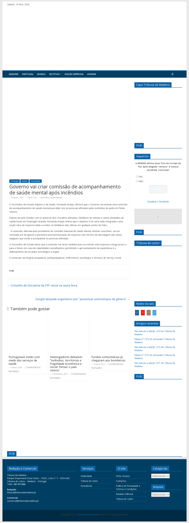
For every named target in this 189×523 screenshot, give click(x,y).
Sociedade (35, 181)
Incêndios (45, 197)
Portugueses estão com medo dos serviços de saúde (24, 360)
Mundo (41, 74)
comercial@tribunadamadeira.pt (23, 500)
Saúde (24, 181)
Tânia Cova (32, 197)
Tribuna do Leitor (89, 480)
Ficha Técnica (122, 476)
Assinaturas (86, 485)
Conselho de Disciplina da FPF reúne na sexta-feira (42, 285)
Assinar (91, 74)
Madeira (13, 74)
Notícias (54, 74)
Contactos (121, 480)
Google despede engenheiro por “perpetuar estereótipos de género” (82, 299)
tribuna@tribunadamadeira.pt (21, 492)
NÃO (141, 181)
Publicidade (86, 476)
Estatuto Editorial (124, 494)
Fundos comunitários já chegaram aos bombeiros (108, 358)
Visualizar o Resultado (158, 201)
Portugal (27, 74)
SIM (140, 176)
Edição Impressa (74, 74)
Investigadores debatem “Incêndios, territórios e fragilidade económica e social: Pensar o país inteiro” (66, 363)
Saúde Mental (56, 197)
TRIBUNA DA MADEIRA (88, 514)
